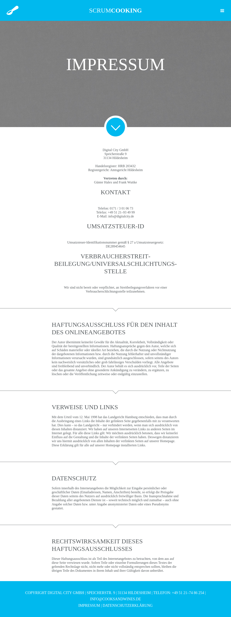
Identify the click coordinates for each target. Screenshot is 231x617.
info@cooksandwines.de (115, 599)
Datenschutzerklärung (128, 605)
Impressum (89, 605)
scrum (115, 10)
